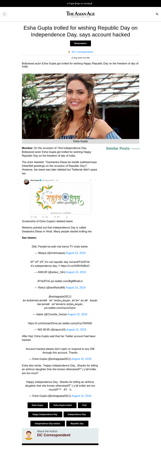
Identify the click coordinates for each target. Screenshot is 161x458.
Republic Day (77, 423)
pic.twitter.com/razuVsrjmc (60, 307)
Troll (84, 405)
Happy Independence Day (45, 414)
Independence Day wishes (48, 423)
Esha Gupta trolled (63, 405)
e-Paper (71, 3)
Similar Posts (118, 148)
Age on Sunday (83, 3)
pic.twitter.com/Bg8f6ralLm (67, 281)
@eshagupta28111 (60, 296)
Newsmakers (80, 43)
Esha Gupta (38, 405)
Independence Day (77, 414)
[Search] (157, 14)
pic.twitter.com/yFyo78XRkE (75, 323)
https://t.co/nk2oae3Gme (43, 323)
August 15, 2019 (76, 253)
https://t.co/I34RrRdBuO (75, 265)
